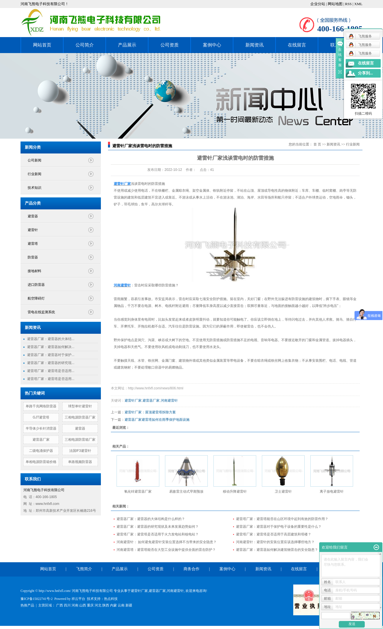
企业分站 (317, 4)
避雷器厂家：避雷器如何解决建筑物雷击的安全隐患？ (277, 550)
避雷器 (33, 216)
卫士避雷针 (283, 492)
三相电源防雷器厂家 (80, 417)
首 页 (317, 144)
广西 (59, 605)
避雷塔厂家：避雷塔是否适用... (50, 371)
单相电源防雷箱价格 (41, 462)
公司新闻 (34, 160)
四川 (67, 605)
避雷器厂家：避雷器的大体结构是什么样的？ (151, 519)
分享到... (365, 73)
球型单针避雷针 (80, 406)
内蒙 (113, 605)
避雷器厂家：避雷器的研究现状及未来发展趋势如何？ (158, 527)
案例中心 (212, 45)
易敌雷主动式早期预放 (186, 492)
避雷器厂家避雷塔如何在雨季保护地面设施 (157, 420)
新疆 (128, 605)
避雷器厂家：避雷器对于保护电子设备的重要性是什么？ (278, 527)
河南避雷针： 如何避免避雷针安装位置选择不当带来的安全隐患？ (167, 542)
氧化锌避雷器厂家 (138, 492)
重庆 (90, 605)
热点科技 (111, 599)
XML (358, 4)
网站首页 (42, 45)
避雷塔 (33, 244)
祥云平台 (78, 599)
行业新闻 (34, 174)
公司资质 (169, 45)
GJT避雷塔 (41, 417)
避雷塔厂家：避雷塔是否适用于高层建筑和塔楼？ (273, 534)
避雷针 (33, 230)
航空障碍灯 (36, 298)
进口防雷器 (36, 285)
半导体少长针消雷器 (41, 428)
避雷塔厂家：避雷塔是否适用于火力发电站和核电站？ (158, 534)
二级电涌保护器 (41, 451)
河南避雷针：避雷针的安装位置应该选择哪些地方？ (275, 542)
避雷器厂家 (41, 440)
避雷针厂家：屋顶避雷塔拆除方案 (150, 412)
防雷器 (33, 257)
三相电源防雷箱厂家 (80, 440)
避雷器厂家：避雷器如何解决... (50, 347)
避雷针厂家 (133, 401)
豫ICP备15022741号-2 (37, 599)
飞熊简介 (84, 569)
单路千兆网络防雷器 (41, 406)
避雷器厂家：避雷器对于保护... (50, 355)
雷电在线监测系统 (41, 312)
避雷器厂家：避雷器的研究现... (50, 363)
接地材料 (34, 271)
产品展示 (127, 45)
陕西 (105, 605)
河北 (98, 605)
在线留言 (297, 45)
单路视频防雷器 (80, 462)
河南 (75, 605)
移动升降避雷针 (235, 492)
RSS (348, 4)
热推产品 (27, 605)
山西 (82, 605)
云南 (121, 605)
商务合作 (191, 569)
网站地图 (335, 4)
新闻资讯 (254, 45)
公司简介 (85, 45)
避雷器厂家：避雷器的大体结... (50, 339)
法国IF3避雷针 (80, 451)
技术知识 (34, 188)
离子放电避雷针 (332, 492)
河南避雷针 (169, 401)
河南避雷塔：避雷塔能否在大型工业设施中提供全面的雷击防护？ (166, 550)
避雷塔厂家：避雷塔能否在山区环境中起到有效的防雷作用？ (282, 519)
